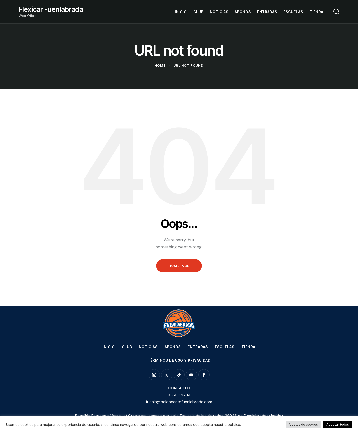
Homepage (179, 266)
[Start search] (336, 12)
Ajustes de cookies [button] (303, 424)
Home (160, 65)
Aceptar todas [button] (337, 424)
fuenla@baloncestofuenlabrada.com (179, 401)
